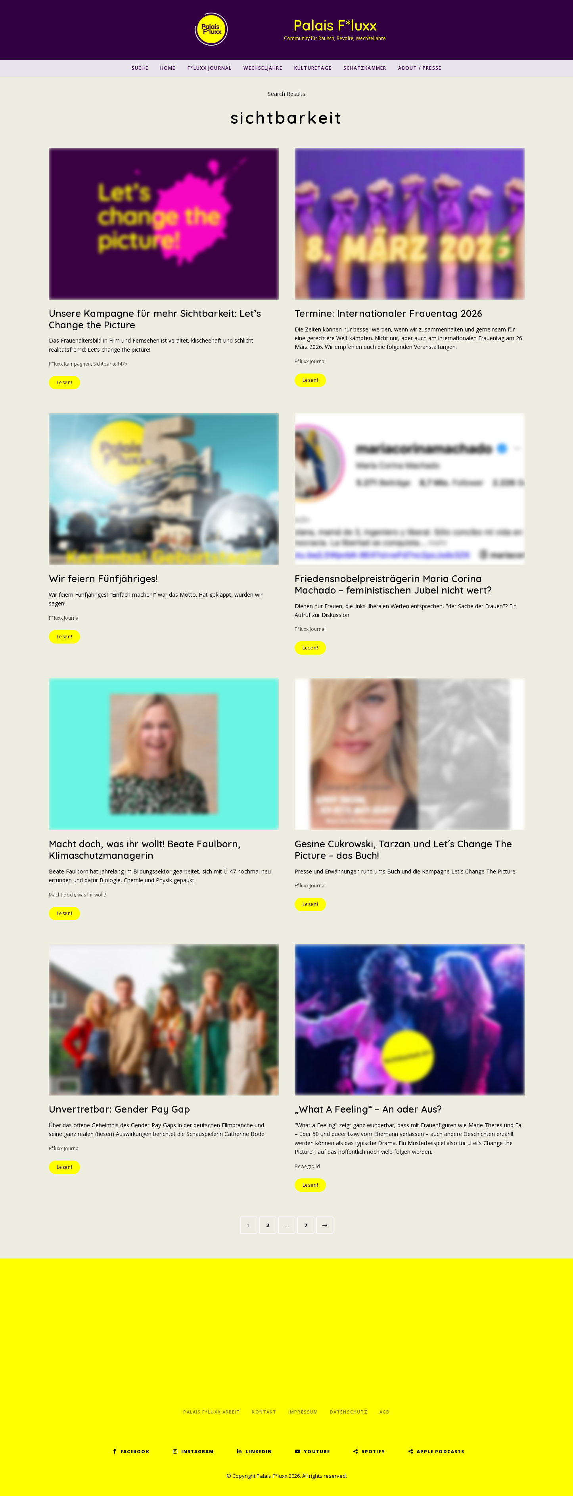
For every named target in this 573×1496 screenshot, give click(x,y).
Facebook (135, 1451)
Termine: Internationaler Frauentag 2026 (389, 313)
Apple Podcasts (440, 1451)
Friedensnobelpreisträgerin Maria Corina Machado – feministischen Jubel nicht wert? (394, 584)
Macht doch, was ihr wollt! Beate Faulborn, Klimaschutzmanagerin (146, 849)
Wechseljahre (262, 68)
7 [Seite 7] (309, 1224)
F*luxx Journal (210, 68)
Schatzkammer (364, 68)
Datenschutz (349, 1412)
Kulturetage (313, 68)
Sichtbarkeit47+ (110, 363)
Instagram (197, 1451)
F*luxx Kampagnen (70, 363)
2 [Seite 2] (271, 1224)
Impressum (303, 1412)
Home (168, 68)
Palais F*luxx (335, 25)
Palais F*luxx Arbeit (211, 1412)
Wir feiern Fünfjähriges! (103, 578)
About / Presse (419, 68)
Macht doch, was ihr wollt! (77, 894)
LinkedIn (259, 1451)
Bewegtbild (307, 1166)
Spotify (373, 1451)
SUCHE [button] (140, 68)
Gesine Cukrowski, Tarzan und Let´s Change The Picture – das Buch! (403, 849)
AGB (384, 1412)
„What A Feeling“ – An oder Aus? (369, 1109)
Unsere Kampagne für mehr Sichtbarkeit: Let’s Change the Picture (155, 319)
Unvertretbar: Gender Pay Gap (119, 1109)
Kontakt (264, 1412)
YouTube (317, 1451)
